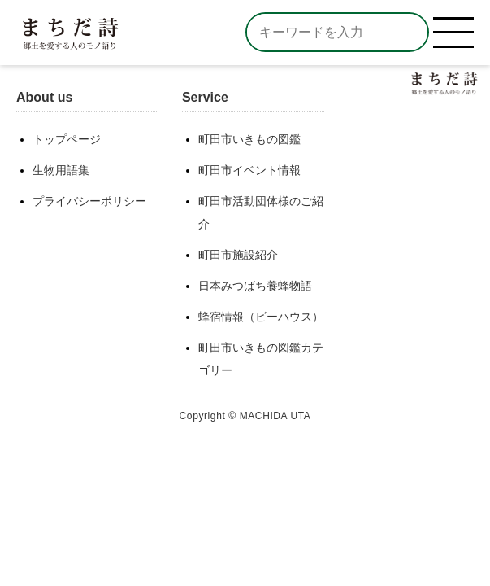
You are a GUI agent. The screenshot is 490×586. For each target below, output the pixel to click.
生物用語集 (61, 170)
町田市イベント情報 (249, 170)
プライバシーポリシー (89, 201)
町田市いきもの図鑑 (249, 139)
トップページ (67, 139)
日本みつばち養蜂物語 (255, 285)
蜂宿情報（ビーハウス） (260, 316)
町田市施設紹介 (238, 254)
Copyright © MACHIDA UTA (245, 416)
